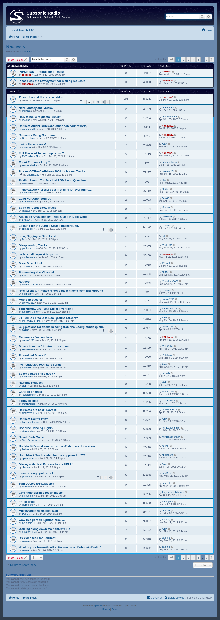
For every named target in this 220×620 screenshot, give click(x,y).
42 (103, 101)
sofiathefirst (168, 107)
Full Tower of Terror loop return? (41, 153)
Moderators (26, 51)
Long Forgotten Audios (35, 198)
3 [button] (188, 60)
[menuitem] (29, 30)
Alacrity (166, 519)
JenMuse (167, 473)
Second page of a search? (37, 373)
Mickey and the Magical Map (38, 510)
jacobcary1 (28, 476)
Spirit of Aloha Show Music (37, 207)
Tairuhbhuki (28, 394)
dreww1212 (28, 302)
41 (98, 101)
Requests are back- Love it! (38, 410)
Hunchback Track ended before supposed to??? (52, 455)
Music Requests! (30, 299)
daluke (25, 330)
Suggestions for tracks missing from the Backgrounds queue (61, 327)
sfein (24, 385)
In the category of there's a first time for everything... (55, 189)
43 (107, 101)
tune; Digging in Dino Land (37, 236)
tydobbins (27, 486)
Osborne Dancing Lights (36, 428)
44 (112, 101)
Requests (15, 46)
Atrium (25, 275)
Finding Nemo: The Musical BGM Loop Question (52, 180)
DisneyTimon (29, 138)
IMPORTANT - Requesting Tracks (41, 71)
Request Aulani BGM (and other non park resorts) (53, 126)
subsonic (27, 84)
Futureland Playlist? (33, 355)
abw (24, 183)
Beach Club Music (31, 437)
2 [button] (183, 60)
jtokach (166, 373)
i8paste (26, 210)
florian (25, 449)
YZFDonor (168, 337)
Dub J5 (26, 513)
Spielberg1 (28, 523)
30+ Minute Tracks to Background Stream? (48, 318)
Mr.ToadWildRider (31, 156)
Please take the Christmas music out (44, 346)
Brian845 (27, 219)
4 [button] (193, 60)
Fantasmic (27, 495)
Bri (23, 239)
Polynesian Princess (173, 492)
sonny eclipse (28, 400)
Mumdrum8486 (30, 284)
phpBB (98, 605)
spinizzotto (28, 228)
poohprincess (29, 248)
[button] (171, 59)
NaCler (166, 189)
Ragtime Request (31, 382)
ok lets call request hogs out (38, 254)
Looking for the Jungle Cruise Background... (49, 225)
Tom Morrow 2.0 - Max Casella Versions (46, 308)
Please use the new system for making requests (52, 81)
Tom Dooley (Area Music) (36, 483)
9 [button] (206, 60)
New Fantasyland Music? (36, 108)
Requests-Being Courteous (37, 135)
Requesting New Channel (36, 272)
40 (93, 101)
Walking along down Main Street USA (44, 529)
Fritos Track (27, 501)
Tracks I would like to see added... (42, 97)
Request (24, 281)
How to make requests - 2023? (40, 117)
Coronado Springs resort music (41, 492)
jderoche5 (27, 431)
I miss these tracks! (32, 144)
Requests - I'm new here (35, 337)
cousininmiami (170, 116)
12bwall (26, 266)
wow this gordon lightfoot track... (42, 520)
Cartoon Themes (30, 391)
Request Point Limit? (33, 419)
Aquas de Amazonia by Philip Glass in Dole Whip (53, 216)
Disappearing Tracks (33, 245)
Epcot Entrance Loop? (34, 162)
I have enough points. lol (36, 473)
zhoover (26, 467)
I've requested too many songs (40, 364)
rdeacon (27, 74)
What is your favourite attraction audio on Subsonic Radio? (60, 547)
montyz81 (27, 367)
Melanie (26, 111)
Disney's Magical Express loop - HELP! (46, 464)
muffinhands (28, 257)
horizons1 (168, 97)
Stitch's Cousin (30, 440)
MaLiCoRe (168, 346)
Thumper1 (167, 501)
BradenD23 (33, 174)
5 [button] (198, 60)
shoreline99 (28, 349)
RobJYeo (27, 358)
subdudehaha (29, 165)
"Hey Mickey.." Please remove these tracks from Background (61, 290)
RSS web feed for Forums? (37, 538)
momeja (26, 147)
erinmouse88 (29, 129)
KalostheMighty (30, 311)
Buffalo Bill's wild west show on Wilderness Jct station (57, 446)
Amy (164, 143)
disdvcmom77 (29, 413)
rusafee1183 (29, 532)
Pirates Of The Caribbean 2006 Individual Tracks (52, 171)
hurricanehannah (31, 422)
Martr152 (167, 245)
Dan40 (165, 198)
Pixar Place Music (31, 263)
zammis (26, 541)
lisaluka (26, 120)
